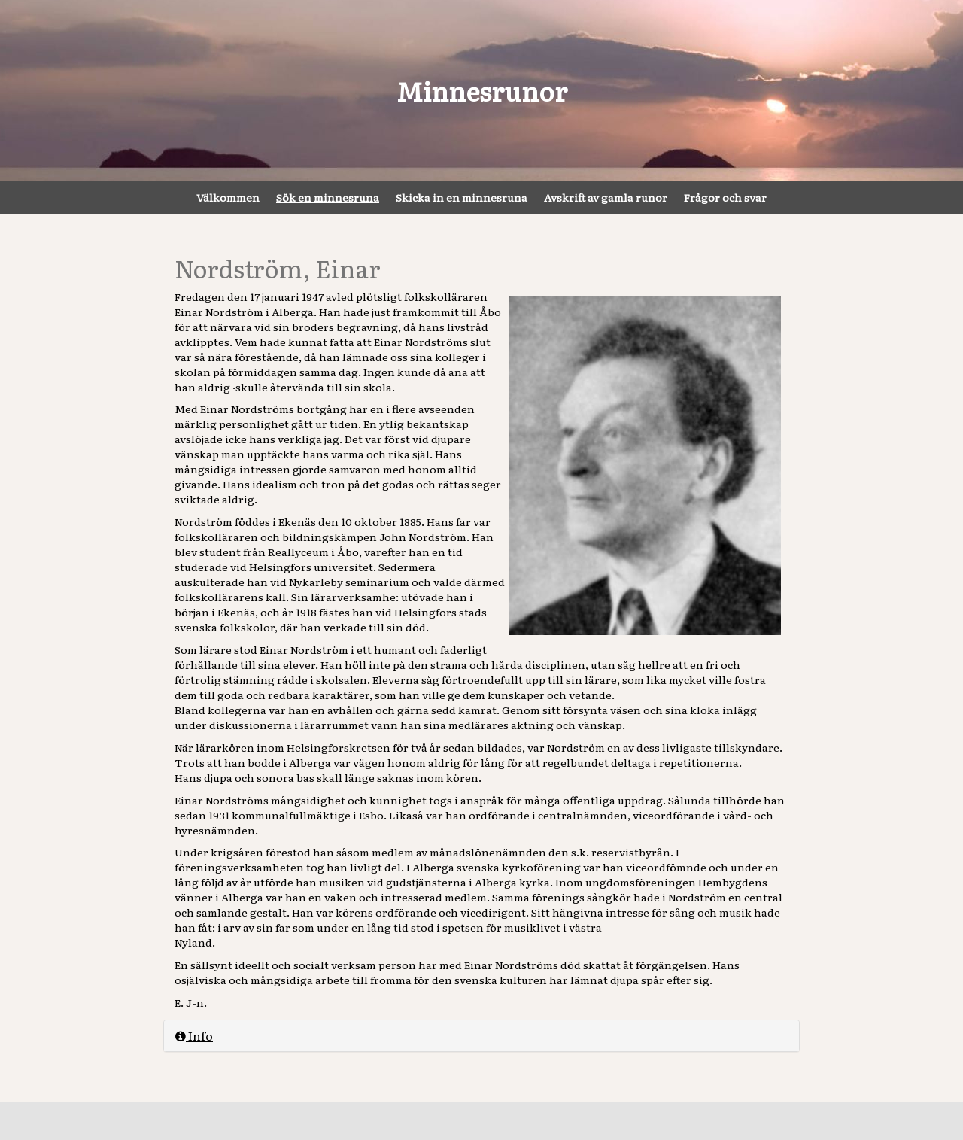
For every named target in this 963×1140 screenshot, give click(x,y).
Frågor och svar (725, 197)
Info (194, 1035)
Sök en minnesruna (327, 197)
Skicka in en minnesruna (461, 197)
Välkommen (228, 197)
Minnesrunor (481, 90)
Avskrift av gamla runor (605, 197)
